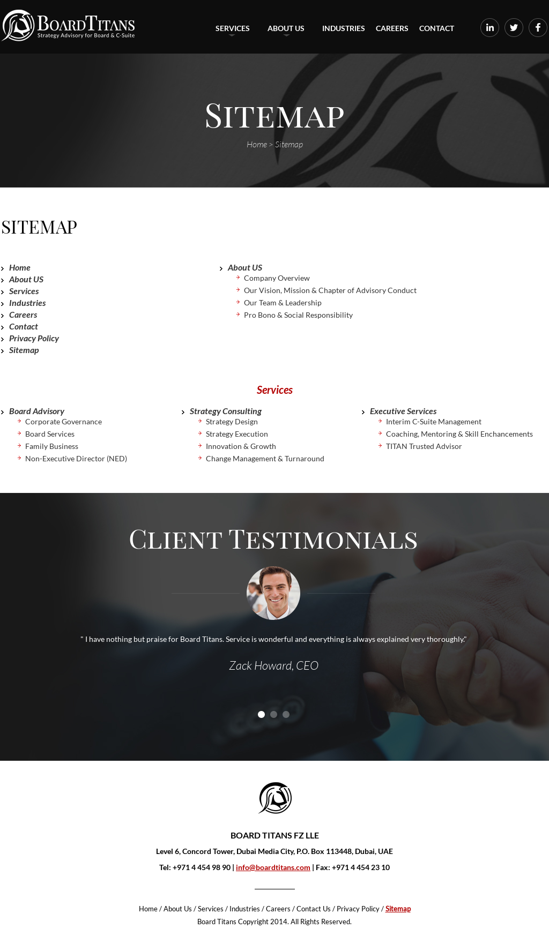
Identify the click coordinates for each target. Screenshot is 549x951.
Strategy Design (232, 421)
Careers (392, 28)
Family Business (51, 446)
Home (20, 267)
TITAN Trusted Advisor (424, 446)
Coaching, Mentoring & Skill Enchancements (459, 433)
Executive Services (403, 411)
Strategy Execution (237, 433)
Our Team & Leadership (283, 302)
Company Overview (277, 277)
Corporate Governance (63, 421)
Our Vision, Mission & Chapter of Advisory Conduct (330, 290)
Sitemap (24, 350)
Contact (436, 28)
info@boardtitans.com (273, 867)
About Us (178, 908)
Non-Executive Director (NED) (76, 458)
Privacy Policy (34, 338)
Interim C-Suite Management (433, 421)
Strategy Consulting (226, 411)
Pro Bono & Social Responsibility (298, 314)
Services (233, 30)
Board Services (50, 433)
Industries (343, 28)
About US (286, 30)
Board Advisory (36, 411)
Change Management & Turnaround (265, 458)
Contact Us (313, 908)
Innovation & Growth (241, 446)
